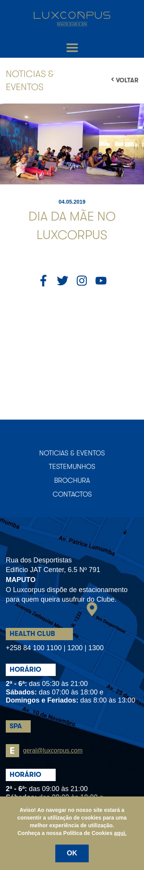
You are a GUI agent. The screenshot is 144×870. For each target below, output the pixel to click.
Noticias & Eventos (72, 453)
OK (72, 853)
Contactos (72, 494)
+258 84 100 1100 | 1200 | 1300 (55, 648)
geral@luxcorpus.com (44, 751)
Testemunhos (72, 466)
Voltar (124, 80)
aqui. (120, 833)
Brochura (72, 480)
